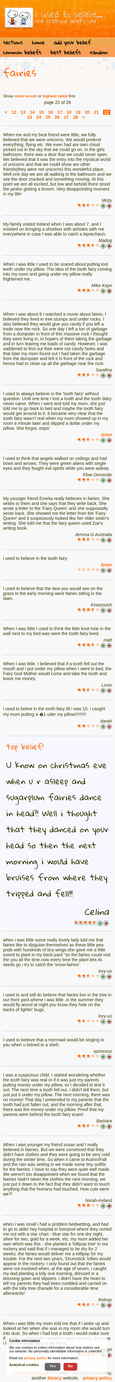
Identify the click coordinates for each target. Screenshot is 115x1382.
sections (13, 42)
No (70, 1366)
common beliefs (22, 52)
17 (59, 112)
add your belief (72, 42)
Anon (106, 434)
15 (41, 112)
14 (32, 112)
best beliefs (65, 52)
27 (66, 117)
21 (96, 112)
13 (23, 112)
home (38, 42)
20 (87, 112)
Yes (52, 1366)
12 (13, 112)
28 (75, 117)
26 (57, 117)
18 (69, 112)
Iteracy (55, 1378)
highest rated (55, 96)
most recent (25, 96)
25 (47, 117)
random (99, 52)
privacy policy (97, 1378)
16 (50, 112)
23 (29, 117)
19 (78, 112)
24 (38, 117)
